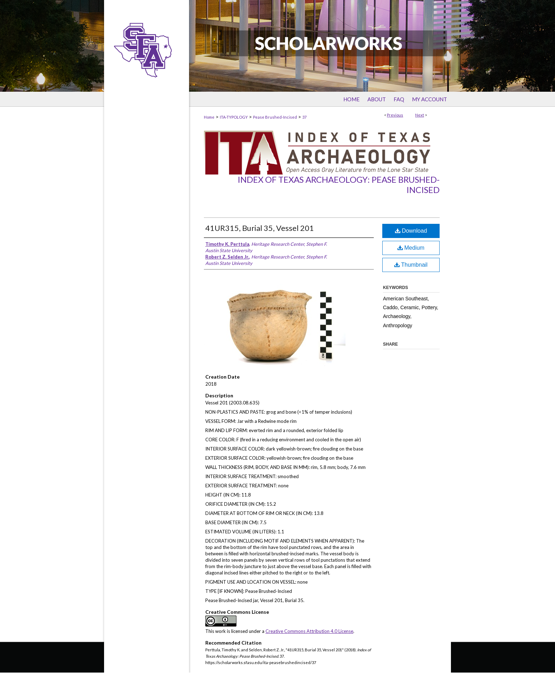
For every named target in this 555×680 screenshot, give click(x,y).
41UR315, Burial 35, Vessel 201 (259, 228)
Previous (395, 115)
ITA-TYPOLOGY (234, 117)
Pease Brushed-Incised (275, 117)
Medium (410, 248)
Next (419, 115)
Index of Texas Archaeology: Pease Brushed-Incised (339, 184)
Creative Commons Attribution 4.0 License (309, 631)
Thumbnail (411, 265)
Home (209, 117)
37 (304, 117)
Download (411, 231)
